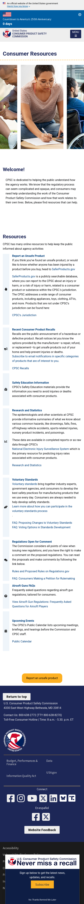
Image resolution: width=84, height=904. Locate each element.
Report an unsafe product (42, 678)
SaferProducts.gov (63, 269)
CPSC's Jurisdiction (24, 315)
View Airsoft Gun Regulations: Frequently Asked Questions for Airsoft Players (41, 604)
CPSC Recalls (20, 368)
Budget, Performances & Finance (22, 762)
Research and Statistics (26, 465)
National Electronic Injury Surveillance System (41, 449)
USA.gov (51, 772)
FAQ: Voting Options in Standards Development (41, 527)
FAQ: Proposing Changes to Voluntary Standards (42, 522)
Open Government (14, 868)
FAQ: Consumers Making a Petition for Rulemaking (43, 578)
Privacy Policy (11, 861)
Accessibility (11, 848)
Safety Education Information (30, 382)
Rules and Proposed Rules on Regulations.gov (40, 571)
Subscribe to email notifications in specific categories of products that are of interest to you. (45, 359)
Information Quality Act (21, 776)
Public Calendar (22, 641)
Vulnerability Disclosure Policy (22, 855)
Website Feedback (42, 830)
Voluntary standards (24, 484)
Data (49, 761)
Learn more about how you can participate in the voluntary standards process (42, 509)
